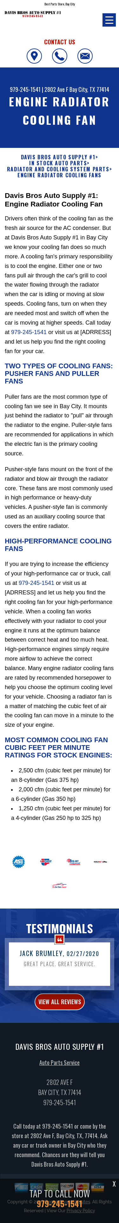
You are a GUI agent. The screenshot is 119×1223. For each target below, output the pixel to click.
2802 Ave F (56, 89)
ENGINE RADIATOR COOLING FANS (59, 175)
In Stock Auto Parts (58, 163)
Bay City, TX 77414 (89, 89)
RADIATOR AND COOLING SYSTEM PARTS (58, 169)
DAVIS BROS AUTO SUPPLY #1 (58, 157)
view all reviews (59, 1015)
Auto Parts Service (59, 1076)
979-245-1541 (25, 89)
